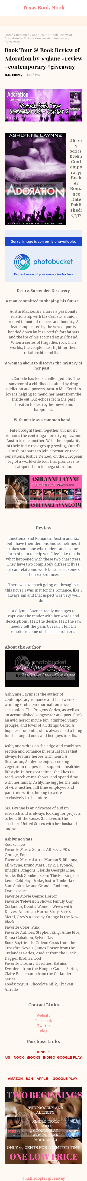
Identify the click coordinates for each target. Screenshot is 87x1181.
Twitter (43, 1026)
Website (44, 1015)
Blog (44, 1031)
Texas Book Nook (44, 8)
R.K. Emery (14, 75)
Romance (22, 35)
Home (9, 35)
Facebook (43, 1021)
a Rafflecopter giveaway (43, 1178)
